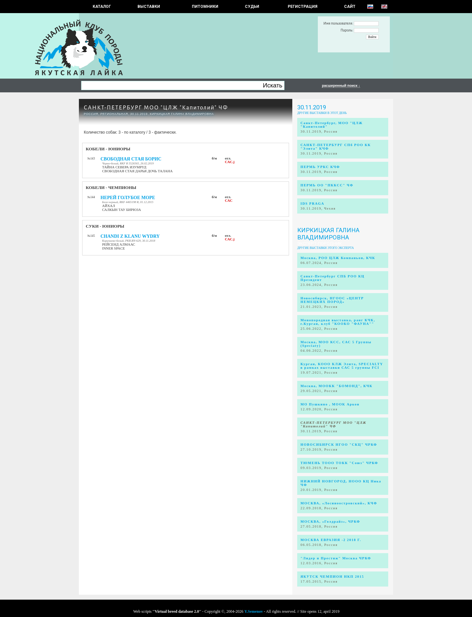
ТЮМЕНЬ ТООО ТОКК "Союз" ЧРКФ (339, 463)
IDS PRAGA (312, 203)
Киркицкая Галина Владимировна (328, 234)
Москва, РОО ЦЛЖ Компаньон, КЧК (337, 258)
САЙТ (349, 6)
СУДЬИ (252, 6)
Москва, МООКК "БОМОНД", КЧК (336, 386)
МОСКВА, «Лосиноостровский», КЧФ (338, 503)
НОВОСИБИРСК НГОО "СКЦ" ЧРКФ (338, 444)
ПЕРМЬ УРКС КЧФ (320, 167)
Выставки (148, 6)
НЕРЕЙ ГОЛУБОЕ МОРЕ (127, 197)
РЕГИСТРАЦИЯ (303, 6)
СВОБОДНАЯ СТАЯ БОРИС (130, 159)
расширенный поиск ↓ (341, 85)
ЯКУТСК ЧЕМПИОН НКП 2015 (332, 576)
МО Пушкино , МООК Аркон (329, 404)
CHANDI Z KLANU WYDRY (130, 236)
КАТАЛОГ (102, 6)
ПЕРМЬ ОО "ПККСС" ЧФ (326, 185)
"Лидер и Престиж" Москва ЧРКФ (335, 558)
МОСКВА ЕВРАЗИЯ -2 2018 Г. (330, 540)
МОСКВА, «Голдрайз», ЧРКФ (330, 521)
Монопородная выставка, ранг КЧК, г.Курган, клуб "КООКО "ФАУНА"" (337, 322)
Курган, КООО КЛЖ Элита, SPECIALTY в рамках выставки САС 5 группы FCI (341, 365)
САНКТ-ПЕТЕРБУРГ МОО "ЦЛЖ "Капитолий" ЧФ (156, 107)
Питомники (205, 6)
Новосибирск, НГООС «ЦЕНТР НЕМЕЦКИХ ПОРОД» (332, 300)
